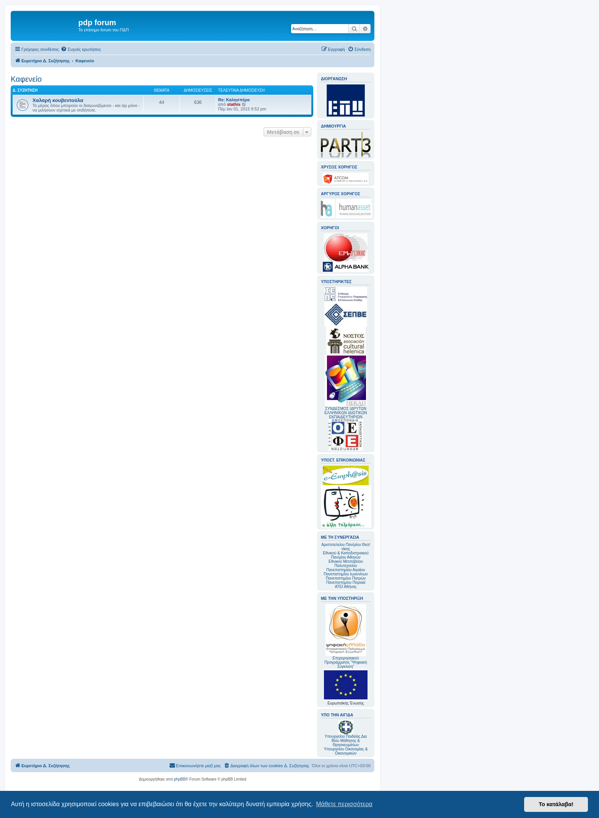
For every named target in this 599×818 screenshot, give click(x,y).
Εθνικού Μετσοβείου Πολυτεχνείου (346, 563)
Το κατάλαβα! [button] (556, 804)
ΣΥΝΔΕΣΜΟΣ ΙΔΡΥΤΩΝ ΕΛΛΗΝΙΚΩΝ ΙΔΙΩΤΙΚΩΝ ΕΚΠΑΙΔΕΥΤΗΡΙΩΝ (345, 413)
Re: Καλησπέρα (234, 99)
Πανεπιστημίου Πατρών (346, 578)
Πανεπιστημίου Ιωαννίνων (345, 574)
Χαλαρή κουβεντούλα (57, 100)
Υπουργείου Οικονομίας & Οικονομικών (346, 751)
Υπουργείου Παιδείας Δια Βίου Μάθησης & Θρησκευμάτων (346, 740)
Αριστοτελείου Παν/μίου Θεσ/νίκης (345, 547)
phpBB (179, 779)
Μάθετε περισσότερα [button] (344, 804)
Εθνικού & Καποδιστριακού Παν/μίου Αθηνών (346, 555)
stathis (233, 104)
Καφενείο (26, 79)
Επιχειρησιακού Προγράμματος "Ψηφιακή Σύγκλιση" (345, 636)
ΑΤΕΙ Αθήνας (345, 587)
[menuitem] (81, 49)
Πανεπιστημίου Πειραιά (345, 582)
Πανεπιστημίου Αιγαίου (345, 570)
